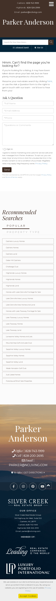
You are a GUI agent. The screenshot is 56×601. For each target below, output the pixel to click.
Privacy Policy (41, 163)
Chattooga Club (12, 267)
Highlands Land (12, 286)
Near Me (40, 47)
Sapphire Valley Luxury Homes (18, 349)
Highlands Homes (13, 279)
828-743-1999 (32, 3)
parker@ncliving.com (31, 12)
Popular (16, 225)
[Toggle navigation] (51, 4)
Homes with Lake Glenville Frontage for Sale (23, 292)
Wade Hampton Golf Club (16, 368)
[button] (51, 42)
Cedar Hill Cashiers (13, 260)
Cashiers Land (11, 254)
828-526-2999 (33, 7)
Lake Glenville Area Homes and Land (20, 305)
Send (7, 169)
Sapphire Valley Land (14, 362)
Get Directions (33, 472)
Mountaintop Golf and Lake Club (19, 343)
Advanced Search (22, 47)
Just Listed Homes (13, 375)
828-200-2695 (33, 456)
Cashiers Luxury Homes (15, 241)
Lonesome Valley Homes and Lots (19, 337)
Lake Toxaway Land (13, 330)
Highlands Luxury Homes (16, 273)
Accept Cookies (28, 596)
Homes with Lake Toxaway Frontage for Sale (23, 311)
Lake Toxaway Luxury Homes (17, 317)
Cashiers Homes (12, 248)
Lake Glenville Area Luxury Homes (19, 298)
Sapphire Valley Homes (15, 356)
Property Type (23, 232)
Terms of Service (11, 177)
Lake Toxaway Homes (14, 324)
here (49, 81)
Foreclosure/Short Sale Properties (19, 381)
